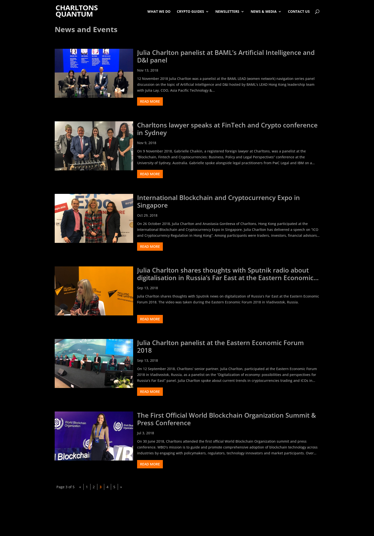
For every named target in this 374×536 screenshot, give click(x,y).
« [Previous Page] (80, 487)
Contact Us (299, 11)
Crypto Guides (190, 11)
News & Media (264, 11)
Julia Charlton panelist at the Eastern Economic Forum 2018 (220, 346)
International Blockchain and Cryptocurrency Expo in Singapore (218, 201)
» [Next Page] (121, 487)
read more (150, 101)
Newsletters (227, 11)
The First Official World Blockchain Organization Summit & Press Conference (226, 419)
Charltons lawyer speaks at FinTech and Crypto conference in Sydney (227, 129)
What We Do (158, 11)
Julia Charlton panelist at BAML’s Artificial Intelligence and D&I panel (226, 56)
